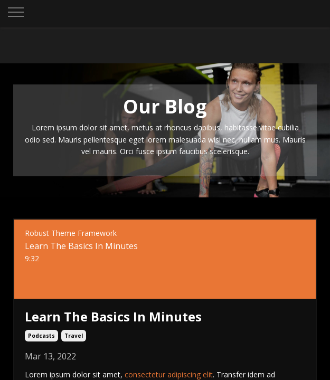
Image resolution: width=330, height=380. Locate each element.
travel (73, 335)
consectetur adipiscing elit (169, 374)
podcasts (41, 335)
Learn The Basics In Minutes (113, 317)
